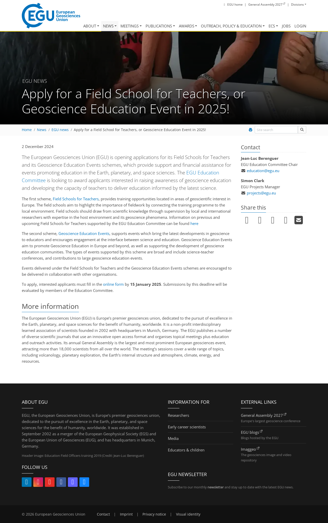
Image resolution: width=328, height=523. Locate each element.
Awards (186, 25)
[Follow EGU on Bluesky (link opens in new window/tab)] (84, 482)
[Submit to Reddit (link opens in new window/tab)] (286, 220)
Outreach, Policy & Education (231, 25)
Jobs (286, 25)
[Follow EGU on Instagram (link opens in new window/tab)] (38, 482)
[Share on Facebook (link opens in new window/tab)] (260, 220)
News (108, 25)
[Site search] (302, 129)
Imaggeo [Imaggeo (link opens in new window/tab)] (248, 449)
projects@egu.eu (261, 192)
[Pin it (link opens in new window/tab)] (273, 220)
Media (173, 438)
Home (27, 129)
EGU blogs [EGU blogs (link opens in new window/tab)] (250, 432)
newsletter (216, 487)
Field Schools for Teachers (76, 198)
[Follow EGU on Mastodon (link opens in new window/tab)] (73, 482)
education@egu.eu (263, 170)
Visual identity (188, 514)
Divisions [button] (297, 4)
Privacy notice (154, 514)
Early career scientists (187, 426)
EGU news (60, 129)
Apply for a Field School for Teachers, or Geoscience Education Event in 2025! (140, 129)
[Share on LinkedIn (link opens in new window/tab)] (247, 220)
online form (113, 284)
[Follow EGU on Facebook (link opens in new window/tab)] (61, 482)
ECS (272, 25)
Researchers (178, 415)
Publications (159, 25)
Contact (103, 514)
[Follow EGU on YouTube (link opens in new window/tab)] (50, 482)
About (89, 25)
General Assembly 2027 (262, 415)
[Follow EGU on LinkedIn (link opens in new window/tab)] (27, 482)
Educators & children (186, 449)
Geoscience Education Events (83, 233)
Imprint (126, 514)
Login (300, 25)
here (194, 223)
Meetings (129, 25)
